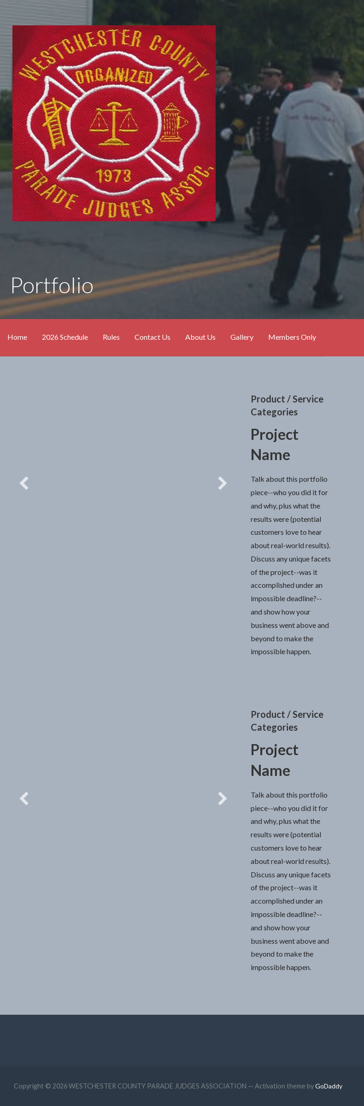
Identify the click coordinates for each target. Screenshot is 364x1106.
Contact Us (152, 336)
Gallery (241, 336)
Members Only (292, 336)
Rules (111, 336)
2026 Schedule (65, 336)
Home (17, 336)
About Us (200, 336)
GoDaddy (328, 1086)
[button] (24, 483)
